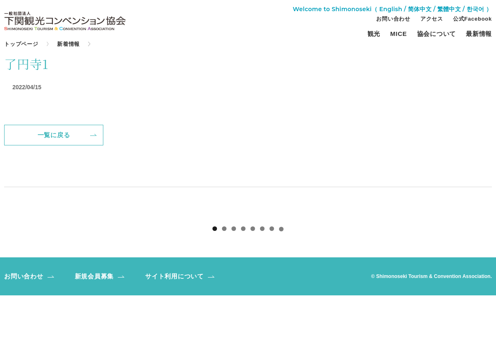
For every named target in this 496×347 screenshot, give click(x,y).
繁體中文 (449, 9)
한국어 (475, 9)
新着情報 (68, 44)
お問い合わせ (393, 19)
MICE (398, 34)
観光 (374, 34)
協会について (436, 34)
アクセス (431, 19)
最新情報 (479, 34)
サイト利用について (174, 327)
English (391, 9)
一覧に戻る (54, 134)
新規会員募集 (94, 327)
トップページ (21, 44)
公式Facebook (472, 19)
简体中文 (420, 9)
